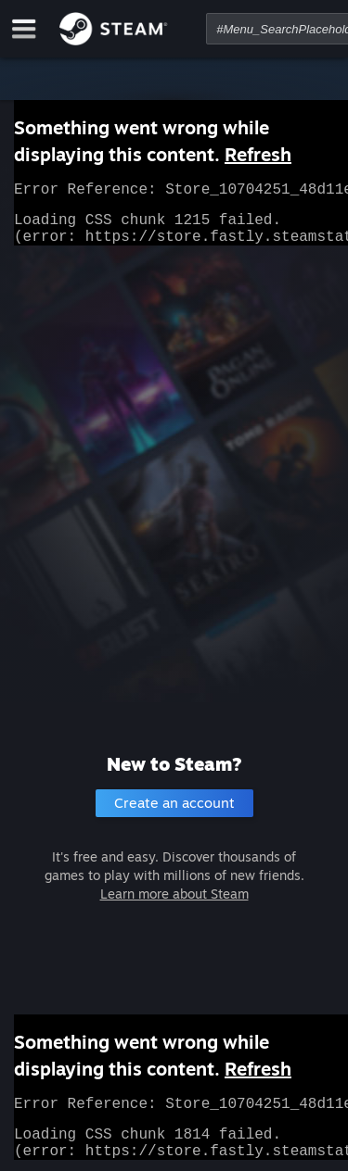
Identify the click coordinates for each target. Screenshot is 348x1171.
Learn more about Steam (174, 893)
